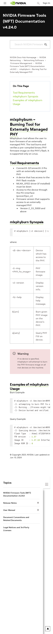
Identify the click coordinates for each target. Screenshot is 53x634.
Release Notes (10, 502)
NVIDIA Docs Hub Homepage (23, 57)
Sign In (46, 3)
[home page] (18, 3)
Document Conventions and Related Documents (16, 517)
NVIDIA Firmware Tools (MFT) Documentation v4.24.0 (27, 66)
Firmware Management (21, 63)
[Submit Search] (44, 44)
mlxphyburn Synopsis (25, 96)
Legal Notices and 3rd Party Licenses (16, 527)
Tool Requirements (24, 92)
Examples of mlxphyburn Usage (27, 102)
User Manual (9, 509)
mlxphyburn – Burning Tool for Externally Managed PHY (29, 127)
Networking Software (34, 60)
